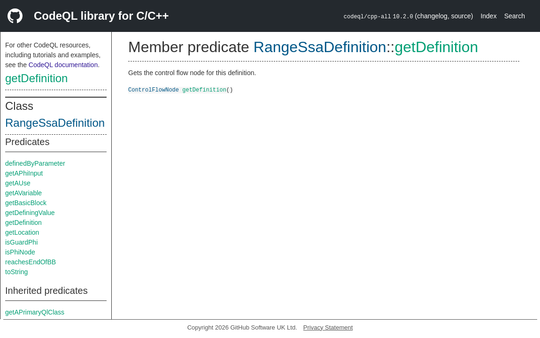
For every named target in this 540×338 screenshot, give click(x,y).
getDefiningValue (30, 212)
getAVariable (23, 193)
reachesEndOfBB (30, 262)
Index (488, 16)
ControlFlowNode (153, 89)
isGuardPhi (21, 242)
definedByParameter (35, 163)
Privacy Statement (328, 327)
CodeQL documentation (63, 65)
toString (16, 272)
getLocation (22, 232)
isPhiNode (20, 252)
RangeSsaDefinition (55, 122)
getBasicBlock (25, 203)
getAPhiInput (24, 173)
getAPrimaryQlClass (34, 312)
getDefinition (36, 78)
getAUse (18, 183)
